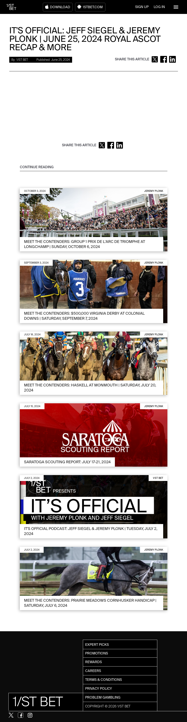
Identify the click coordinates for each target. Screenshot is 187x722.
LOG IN (159, 7)
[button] (176, 7)
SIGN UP (142, 7)
